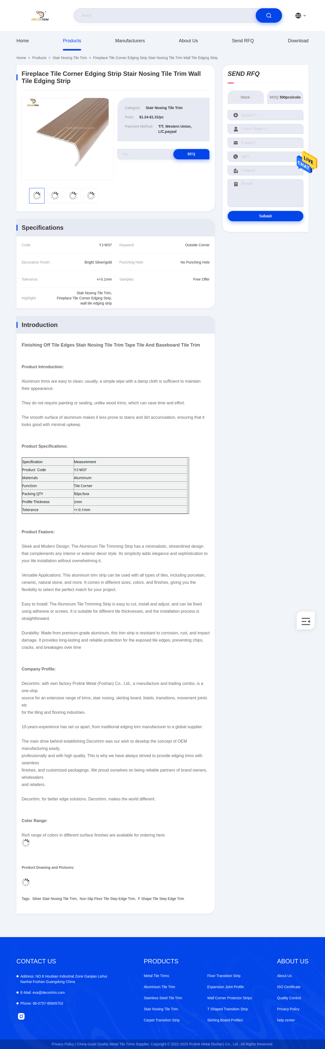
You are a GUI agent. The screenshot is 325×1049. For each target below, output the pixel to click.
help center (286, 1020)
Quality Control (289, 998)
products (72, 40)
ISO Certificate (289, 987)
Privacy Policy (288, 1009)
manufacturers (130, 40)
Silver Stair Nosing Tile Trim (54, 899)
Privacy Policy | (64, 1044)
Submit (265, 216)
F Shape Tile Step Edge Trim (161, 899)
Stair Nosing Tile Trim (70, 58)
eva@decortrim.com (42, 992)
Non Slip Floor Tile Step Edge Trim (107, 899)
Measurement (85, 462)
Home (22, 40)
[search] (269, 15)
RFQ (191, 154)
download (298, 40)
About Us (188, 40)
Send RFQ (243, 40)
